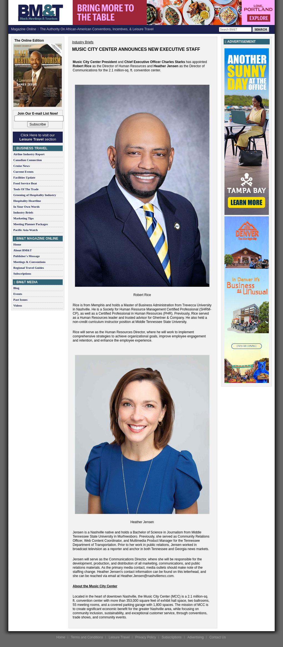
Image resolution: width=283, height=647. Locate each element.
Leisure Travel (119, 637)
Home (17, 244)
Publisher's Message (26, 256)
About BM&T (22, 250)
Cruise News (21, 165)
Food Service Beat (25, 183)
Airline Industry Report (28, 154)
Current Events (23, 171)
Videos (17, 305)
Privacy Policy (145, 637)
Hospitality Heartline (27, 200)
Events (17, 293)
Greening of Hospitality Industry (34, 195)
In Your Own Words (26, 206)
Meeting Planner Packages (30, 224)
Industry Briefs (23, 212)
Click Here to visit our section (37, 137)
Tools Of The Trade (26, 189)
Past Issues (20, 299)
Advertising (195, 637)
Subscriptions (22, 273)
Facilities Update (24, 177)
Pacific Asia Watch (25, 230)
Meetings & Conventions (29, 262)
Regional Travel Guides (28, 267)
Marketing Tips (23, 218)
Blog (16, 288)
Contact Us (217, 637)
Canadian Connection (27, 160)
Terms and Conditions (87, 637)
